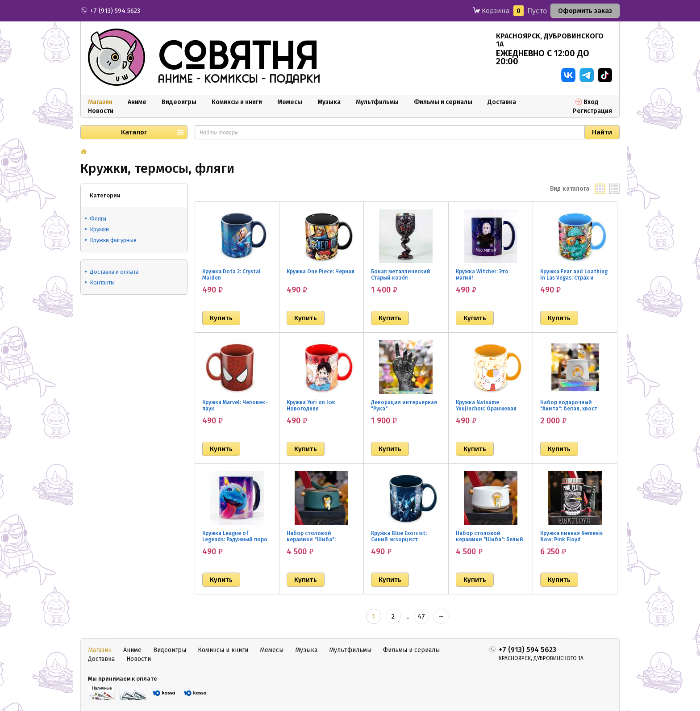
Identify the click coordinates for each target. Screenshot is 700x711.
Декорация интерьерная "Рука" (404, 405)
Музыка (329, 102)
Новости (100, 111)
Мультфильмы (377, 102)
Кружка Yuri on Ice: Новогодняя (311, 405)
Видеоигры (179, 102)
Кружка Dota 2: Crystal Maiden (231, 274)
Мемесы (289, 102)
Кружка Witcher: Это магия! (482, 274)
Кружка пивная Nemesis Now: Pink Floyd (571, 536)
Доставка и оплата (114, 271)
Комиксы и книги (237, 102)
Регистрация (592, 111)
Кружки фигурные (113, 240)
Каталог (134, 132)
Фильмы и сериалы (443, 102)
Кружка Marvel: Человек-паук (235, 405)
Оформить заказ (585, 11)
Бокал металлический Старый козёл (400, 274)
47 (421, 616)
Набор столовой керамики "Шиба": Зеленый (311, 539)
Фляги (98, 218)
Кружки (99, 229)
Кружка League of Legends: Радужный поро (234, 536)
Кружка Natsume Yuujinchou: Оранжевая (486, 405)
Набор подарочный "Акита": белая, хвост (568, 405)
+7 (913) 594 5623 (115, 11)
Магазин (100, 102)
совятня (238, 58)
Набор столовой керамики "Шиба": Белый (489, 536)
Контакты (102, 282)
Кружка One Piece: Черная (320, 271)
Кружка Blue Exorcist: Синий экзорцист (399, 536)
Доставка (502, 102)
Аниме (137, 102)
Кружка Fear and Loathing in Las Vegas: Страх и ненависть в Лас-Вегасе (574, 277)
